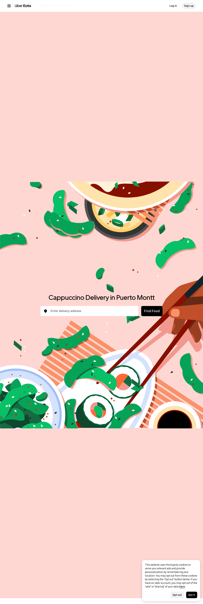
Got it (191, 594)
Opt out (177, 594)
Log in (173, 5)
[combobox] (92, 311)
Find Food (152, 311)
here (182, 586)
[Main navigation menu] (9, 5)
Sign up (189, 5)
